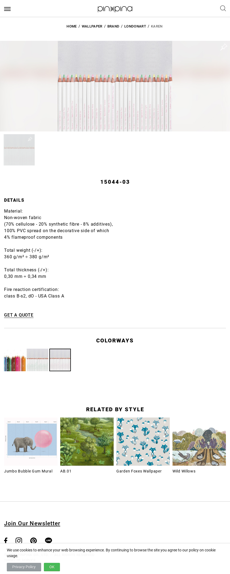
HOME (71, 26)
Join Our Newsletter (32, 523)
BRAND (113, 26)
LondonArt (135, 26)
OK (52, 567)
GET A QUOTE (19, 315)
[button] (19, 149)
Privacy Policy (24, 567)
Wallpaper (92, 26)
